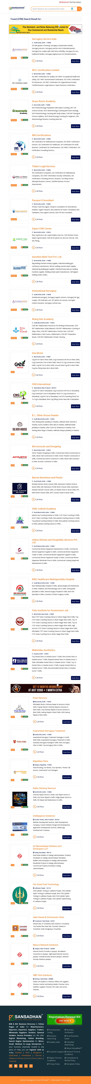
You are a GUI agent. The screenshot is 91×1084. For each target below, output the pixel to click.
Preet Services (40, 698)
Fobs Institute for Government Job (50, 610)
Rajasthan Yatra (40, 761)
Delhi (27, 1052)
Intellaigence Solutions (44, 816)
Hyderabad (13, 1055)
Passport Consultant (43, 200)
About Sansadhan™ (73, 1048)
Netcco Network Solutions (45, 945)
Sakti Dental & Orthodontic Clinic (48, 917)
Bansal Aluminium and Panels (47, 477)
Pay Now (65, 1021)
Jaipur (40, 1058)
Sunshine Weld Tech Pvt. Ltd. (47, 257)
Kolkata (12, 1058)
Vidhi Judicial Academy (44, 508)
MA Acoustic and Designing (46, 446)
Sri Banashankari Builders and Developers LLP (47, 847)
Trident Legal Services (43, 166)
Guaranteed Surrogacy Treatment (49, 731)
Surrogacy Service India (44, 39)
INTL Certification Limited (45, 70)
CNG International (41, 384)
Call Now (37, 61)
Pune (34, 1058)
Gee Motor (37, 353)
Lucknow (12, 1061)
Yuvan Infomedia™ (42, 1080)
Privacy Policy (53, 1064)
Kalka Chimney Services (44, 788)
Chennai (38, 1055)
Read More (75, 61)
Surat (27, 1058)
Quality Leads (53, 1042)
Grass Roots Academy (43, 101)
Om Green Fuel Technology (46, 884)
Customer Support (55, 1052)
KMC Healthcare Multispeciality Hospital (53, 579)
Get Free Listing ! (70, 2)
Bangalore (37, 1052)
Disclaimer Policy (72, 1064)
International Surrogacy (44, 291)
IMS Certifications (41, 135)
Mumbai (18, 1052)
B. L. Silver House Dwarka (45, 415)
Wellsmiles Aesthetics (43, 650)
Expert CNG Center (42, 228)
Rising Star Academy (43, 319)
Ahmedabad (26, 1055)
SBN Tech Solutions (42, 975)
